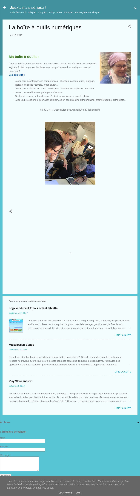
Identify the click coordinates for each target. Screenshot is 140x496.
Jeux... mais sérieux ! (28, 7)
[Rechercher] (135, 8)
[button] (129, 26)
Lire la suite (122, 335)
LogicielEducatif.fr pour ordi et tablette (33, 308)
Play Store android (20, 381)
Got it (79, 492)
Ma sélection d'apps (21, 344)
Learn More (65, 492)
